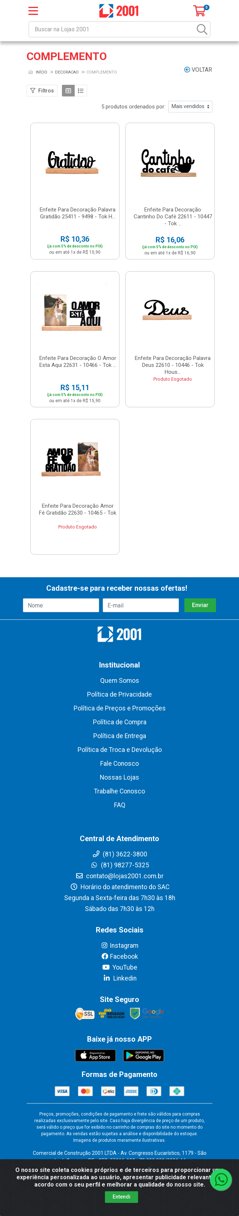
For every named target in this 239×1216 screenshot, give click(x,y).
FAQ (119, 805)
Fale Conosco (119, 763)
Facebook (119, 956)
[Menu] (33, 10)
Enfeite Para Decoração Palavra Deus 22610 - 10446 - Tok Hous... (173, 365)
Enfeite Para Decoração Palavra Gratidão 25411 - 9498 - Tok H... (77, 213)
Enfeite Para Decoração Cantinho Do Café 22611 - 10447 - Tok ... (173, 216)
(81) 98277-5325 (119, 865)
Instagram (119, 945)
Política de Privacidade (119, 694)
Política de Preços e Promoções (120, 708)
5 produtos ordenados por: (133, 106)
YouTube (119, 967)
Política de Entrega (119, 736)
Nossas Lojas (119, 777)
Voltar (198, 69)
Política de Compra (119, 722)
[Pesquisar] (202, 29)
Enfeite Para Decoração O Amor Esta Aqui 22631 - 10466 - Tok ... (77, 361)
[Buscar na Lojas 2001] (112, 29)
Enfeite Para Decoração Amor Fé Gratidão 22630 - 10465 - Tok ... (77, 513)
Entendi (121, 1197)
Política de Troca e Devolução (120, 749)
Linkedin (120, 978)
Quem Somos (119, 680)
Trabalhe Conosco (119, 791)
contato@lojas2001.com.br (119, 876)
